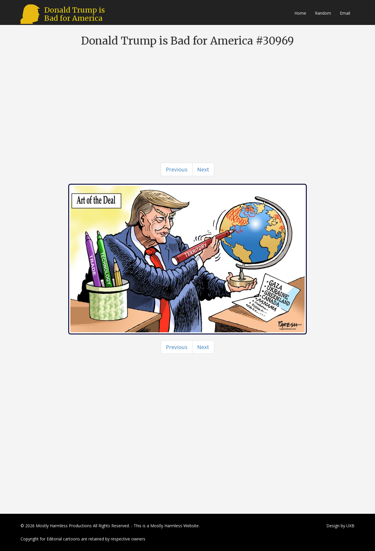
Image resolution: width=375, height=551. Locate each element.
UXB (350, 525)
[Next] (203, 169)
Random (323, 13)
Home (300, 13)
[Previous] (176, 169)
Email (345, 13)
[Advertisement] (187, 94)
